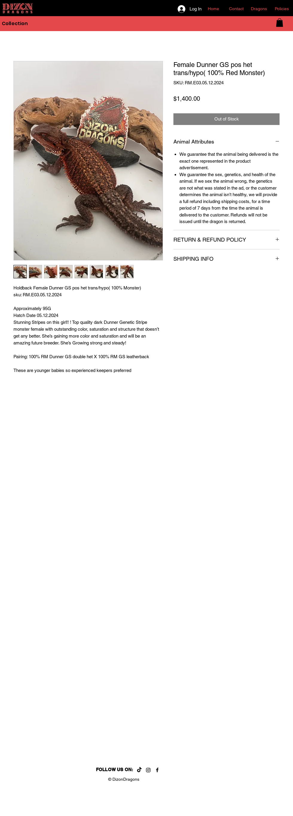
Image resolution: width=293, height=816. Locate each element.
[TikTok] (139, 770)
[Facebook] (157, 770)
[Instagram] (148, 770)
